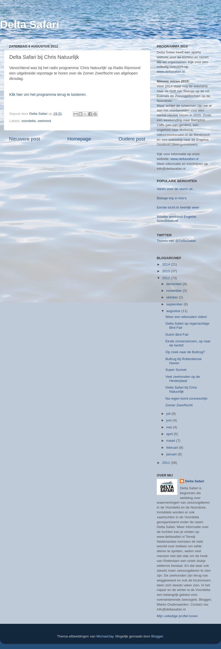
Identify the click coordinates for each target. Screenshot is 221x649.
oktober (172, 297)
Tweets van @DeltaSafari (176, 241)
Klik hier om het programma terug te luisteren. (48, 94)
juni (169, 420)
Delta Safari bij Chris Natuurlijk (181, 389)
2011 (166, 463)
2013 (166, 271)
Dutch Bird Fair (177, 334)
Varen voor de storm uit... (176, 189)
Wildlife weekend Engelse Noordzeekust (176, 219)
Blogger (157, 636)
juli (168, 414)
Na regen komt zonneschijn (186, 398)
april (170, 434)
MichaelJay (105, 636)
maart (171, 441)
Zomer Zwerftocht (179, 405)
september (175, 304)
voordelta (28, 121)
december (174, 284)
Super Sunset (176, 370)
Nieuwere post (24, 139)
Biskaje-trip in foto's (172, 198)
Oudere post (131, 139)
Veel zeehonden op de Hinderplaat (182, 379)
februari (172, 447)
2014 (166, 264)
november (174, 291)
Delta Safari (29, 24)
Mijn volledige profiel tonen (177, 616)
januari (172, 454)
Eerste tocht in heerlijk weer (178, 207)
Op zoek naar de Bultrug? (185, 352)
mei (169, 427)
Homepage (79, 139)
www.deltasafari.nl (171, 71)
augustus (173, 311)
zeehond (44, 121)
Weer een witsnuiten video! (186, 317)
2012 (166, 278)
